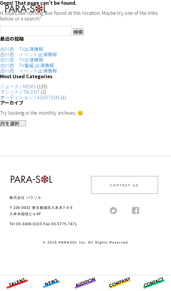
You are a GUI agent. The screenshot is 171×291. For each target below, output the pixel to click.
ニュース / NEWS (18, 86)
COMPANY (113, 290)
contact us (124, 185)
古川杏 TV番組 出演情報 (27, 65)
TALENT (8, 290)
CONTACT (147, 290)
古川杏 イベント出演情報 (28, 54)
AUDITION (79, 290)
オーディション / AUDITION (29, 97)
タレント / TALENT (20, 91)
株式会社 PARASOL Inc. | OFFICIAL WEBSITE (24, 14)
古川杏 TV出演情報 (21, 48)
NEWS (40, 290)
